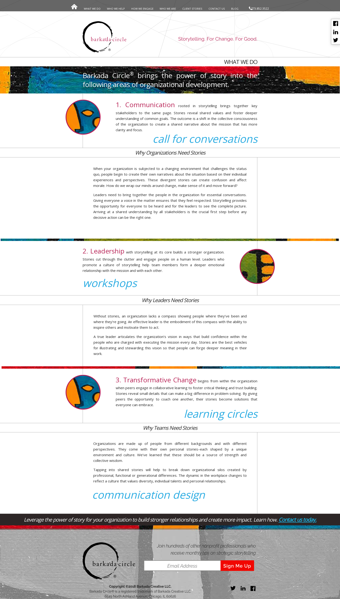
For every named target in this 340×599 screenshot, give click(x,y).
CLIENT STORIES (192, 8)
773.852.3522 (259, 8)
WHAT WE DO (92, 8)
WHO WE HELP (116, 8)
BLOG (234, 8)
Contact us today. (297, 519)
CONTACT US (216, 8)
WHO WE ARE (168, 8)
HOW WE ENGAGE (142, 8)
